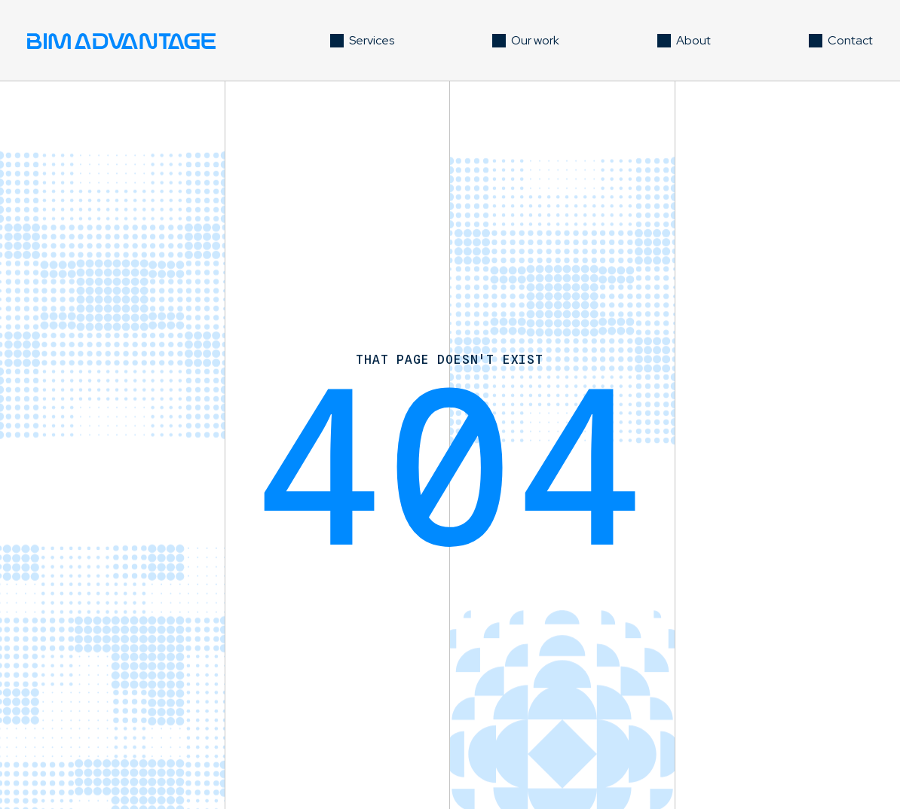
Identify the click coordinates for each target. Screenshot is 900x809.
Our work (535, 40)
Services (371, 40)
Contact (850, 40)
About (693, 40)
